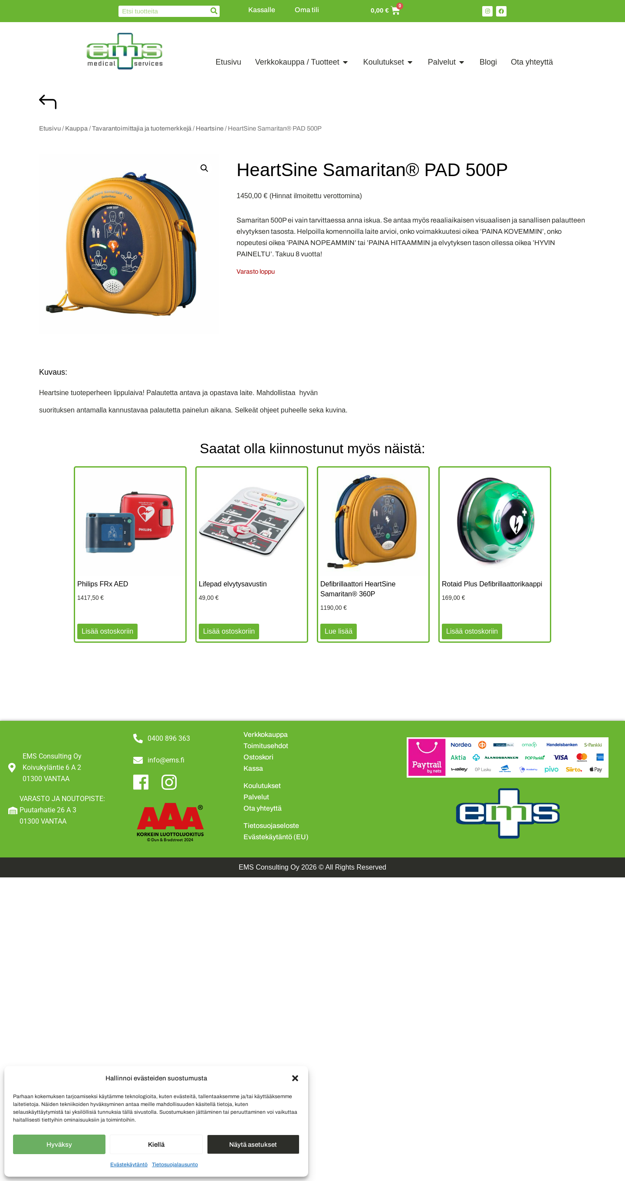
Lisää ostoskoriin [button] (107, 631)
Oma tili (307, 9)
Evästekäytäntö (129, 1164)
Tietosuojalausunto (175, 1164)
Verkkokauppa (265, 734)
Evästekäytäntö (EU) (276, 837)
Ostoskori (258, 757)
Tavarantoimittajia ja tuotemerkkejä (141, 128)
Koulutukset (262, 785)
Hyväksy (59, 1144)
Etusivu (50, 128)
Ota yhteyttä (262, 808)
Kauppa (76, 128)
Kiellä (156, 1144)
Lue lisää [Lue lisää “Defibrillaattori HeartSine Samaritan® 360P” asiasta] (338, 631)
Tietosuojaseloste (271, 825)
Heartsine (210, 128)
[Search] (214, 11)
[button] (295, 1078)
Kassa (253, 768)
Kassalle (261, 9)
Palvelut (256, 797)
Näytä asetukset (253, 1144)
